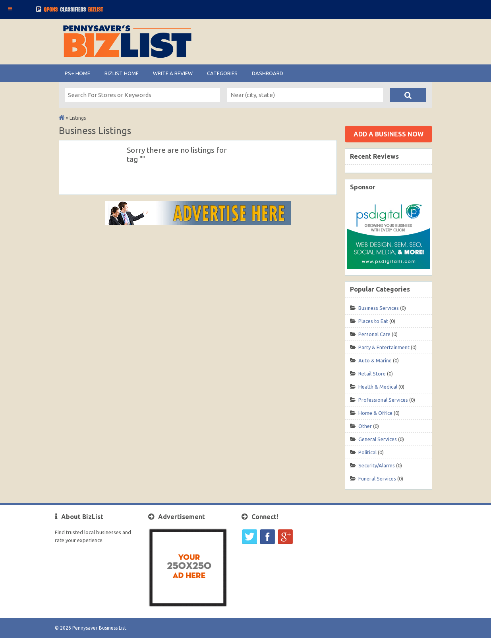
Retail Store (372, 373)
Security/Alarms (376, 465)
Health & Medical (377, 386)
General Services (377, 439)
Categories (222, 73)
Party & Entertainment (384, 347)
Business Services (378, 308)
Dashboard (267, 73)
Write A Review (173, 73)
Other (365, 426)
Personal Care (374, 334)
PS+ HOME (77, 73)
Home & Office (375, 413)
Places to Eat (373, 321)
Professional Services (383, 400)
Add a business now (388, 134)
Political (367, 452)
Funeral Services (377, 478)
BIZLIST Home (121, 73)
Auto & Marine (375, 360)
